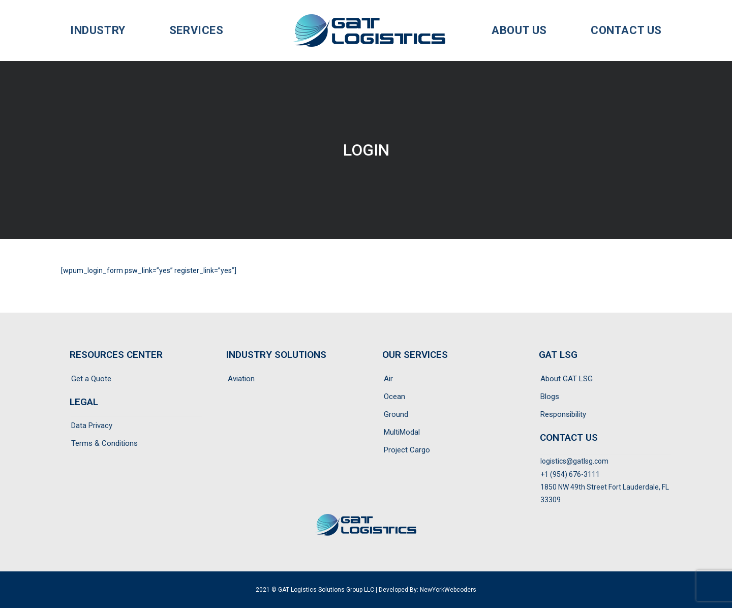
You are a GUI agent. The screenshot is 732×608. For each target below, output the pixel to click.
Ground (396, 414)
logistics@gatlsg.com (574, 461)
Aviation (241, 378)
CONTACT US (569, 437)
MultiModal (402, 432)
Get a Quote (91, 378)
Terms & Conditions (104, 443)
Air (388, 378)
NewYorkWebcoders (448, 589)
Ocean (394, 396)
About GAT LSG (566, 378)
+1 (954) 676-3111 (570, 474)
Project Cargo (407, 449)
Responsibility (563, 414)
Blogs (549, 396)
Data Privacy (91, 425)
